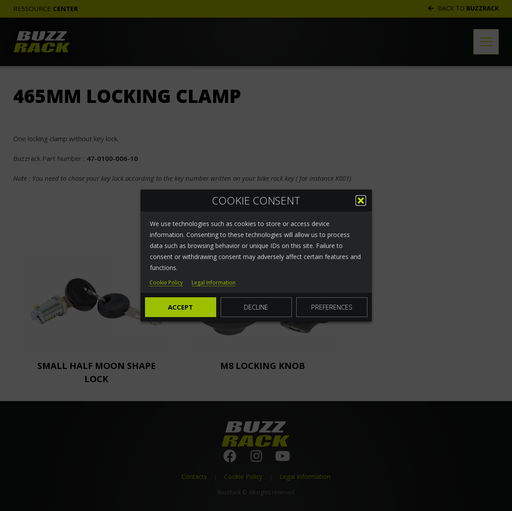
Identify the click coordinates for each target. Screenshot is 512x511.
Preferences (331, 307)
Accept (180, 307)
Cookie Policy (166, 283)
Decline (256, 307)
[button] (360, 200)
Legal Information (214, 283)
